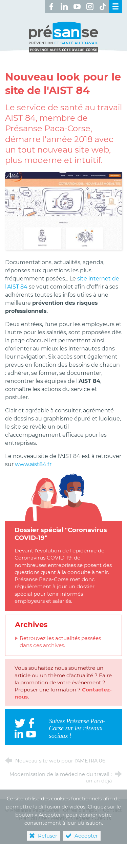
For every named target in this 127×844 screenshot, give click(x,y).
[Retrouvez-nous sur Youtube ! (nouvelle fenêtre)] (76, 6)
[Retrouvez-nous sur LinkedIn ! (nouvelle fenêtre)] (64, 6)
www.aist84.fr (33, 464)
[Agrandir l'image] (63, 210)
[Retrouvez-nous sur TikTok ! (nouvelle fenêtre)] (102, 6)
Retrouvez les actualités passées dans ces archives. (60, 641)
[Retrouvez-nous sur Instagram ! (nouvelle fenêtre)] (89, 6)
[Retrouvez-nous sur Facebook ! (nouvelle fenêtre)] (51, 6)
